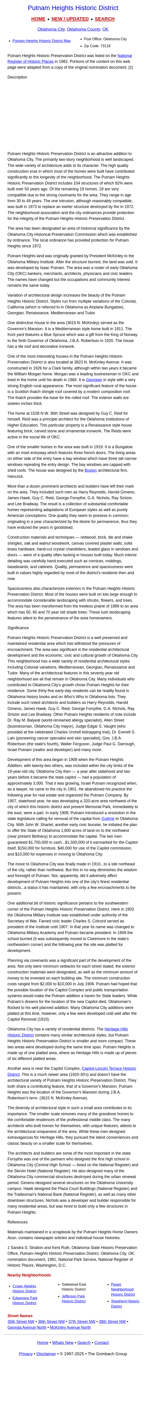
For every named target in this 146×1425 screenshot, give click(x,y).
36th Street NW (51, 1321)
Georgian (94, 380)
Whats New (63, 1342)
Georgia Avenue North (27, 1327)
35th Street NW (21, 1321)
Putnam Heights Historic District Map (42, 41)
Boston (91, 470)
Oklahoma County (83, 29)
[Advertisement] (73, 115)
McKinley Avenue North (70, 1327)
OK (105, 29)
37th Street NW (81, 1321)
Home (42, 1342)
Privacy (26, 1353)
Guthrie (108, 818)
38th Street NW (112, 1321)
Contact (101, 1342)
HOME (38, 18)
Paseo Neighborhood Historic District (123, 1289)
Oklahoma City (51, 29)
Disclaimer (46, 1353)
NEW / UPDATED (70, 18)
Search (84, 1342)
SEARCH (105, 18)
